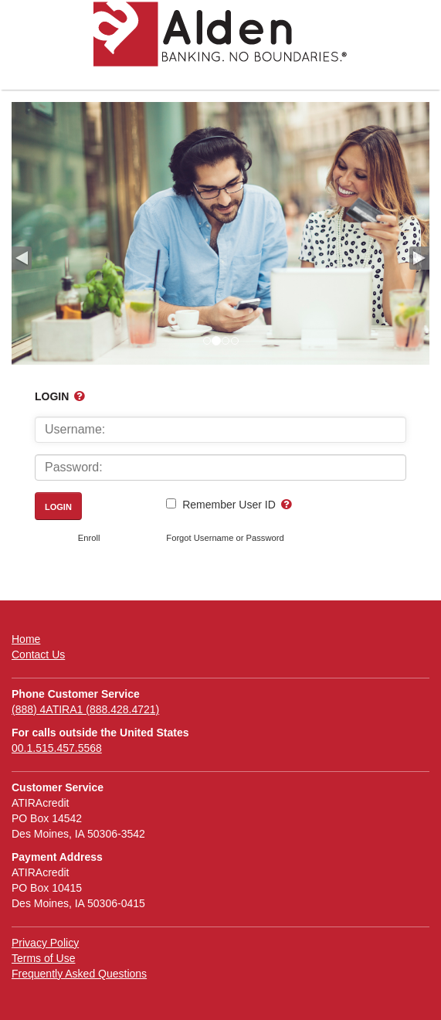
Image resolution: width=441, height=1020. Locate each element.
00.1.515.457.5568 (57, 748)
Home (26, 639)
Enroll (89, 537)
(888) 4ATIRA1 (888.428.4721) (85, 709)
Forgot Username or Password (224, 537)
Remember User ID (229, 504)
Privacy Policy (45, 943)
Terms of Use (43, 958)
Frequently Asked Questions (79, 973)
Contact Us (38, 654)
